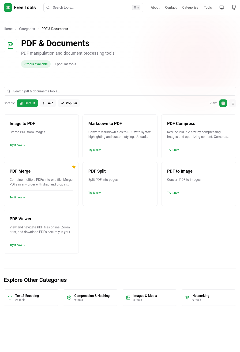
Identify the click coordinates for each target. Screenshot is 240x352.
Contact (171, 7)
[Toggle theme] (222, 7)
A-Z (48, 103)
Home (8, 29)
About (155, 7)
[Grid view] (223, 103)
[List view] (232, 103)
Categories (190, 7)
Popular (69, 103)
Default (27, 103)
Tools (208, 7)
